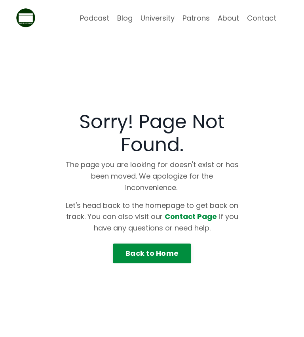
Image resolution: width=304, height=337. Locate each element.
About (228, 18)
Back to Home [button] (152, 253)
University (158, 18)
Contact (261, 18)
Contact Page (191, 216)
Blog (125, 18)
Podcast (94, 18)
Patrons (196, 18)
